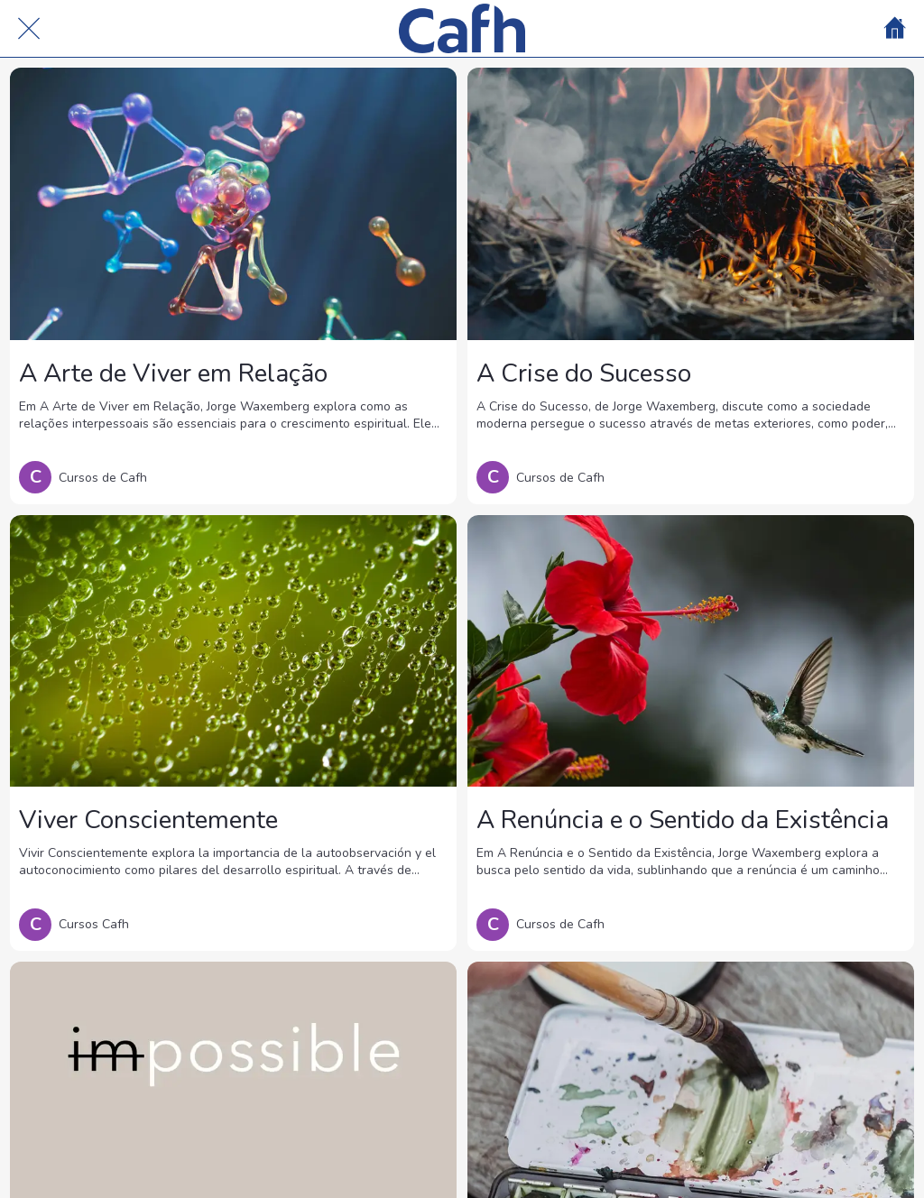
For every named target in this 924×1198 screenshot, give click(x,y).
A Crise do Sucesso (583, 373)
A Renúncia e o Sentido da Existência (682, 820)
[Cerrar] (29, 29)
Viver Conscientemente (148, 820)
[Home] (895, 29)
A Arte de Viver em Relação (173, 373)
